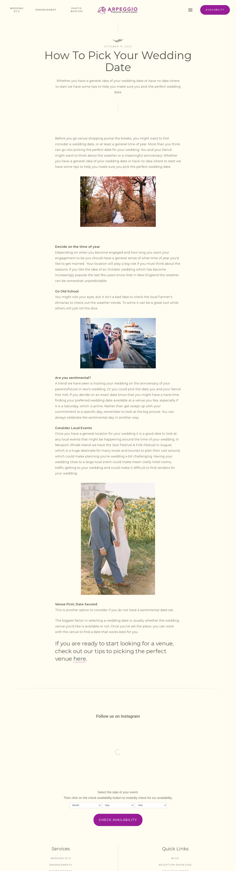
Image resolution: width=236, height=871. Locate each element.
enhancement (46, 9)
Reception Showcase (175, 864)
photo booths (77, 10)
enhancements (60, 864)
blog (175, 858)
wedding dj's (61, 858)
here (79, 658)
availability (215, 9)
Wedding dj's (17, 10)
